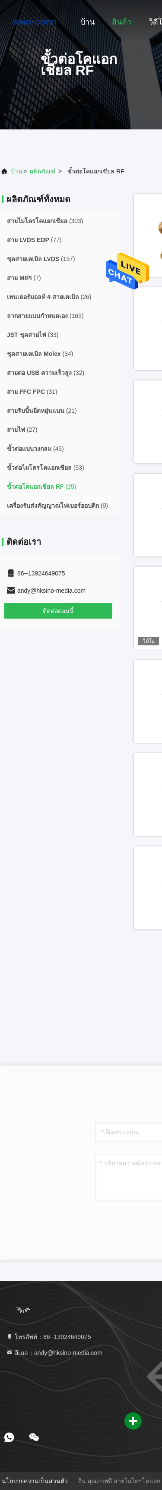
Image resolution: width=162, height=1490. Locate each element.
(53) (45, 467)
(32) (45, 372)
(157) (41, 258)
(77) (34, 239)
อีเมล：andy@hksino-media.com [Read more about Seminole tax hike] (54, 1352)
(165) (45, 315)
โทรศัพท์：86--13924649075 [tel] (48, 1336)
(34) (40, 353)
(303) (45, 220)
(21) (42, 410)
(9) (57, 505)
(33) (32, 334)
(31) (32, 391)
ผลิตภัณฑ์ (43, 171)
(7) (24, 277)
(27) (22, 429)
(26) (49, 296)
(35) (41, 486)
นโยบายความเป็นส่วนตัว (35, 1480)
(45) (35, 448)
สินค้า (121, 22)
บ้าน (87, 22)
